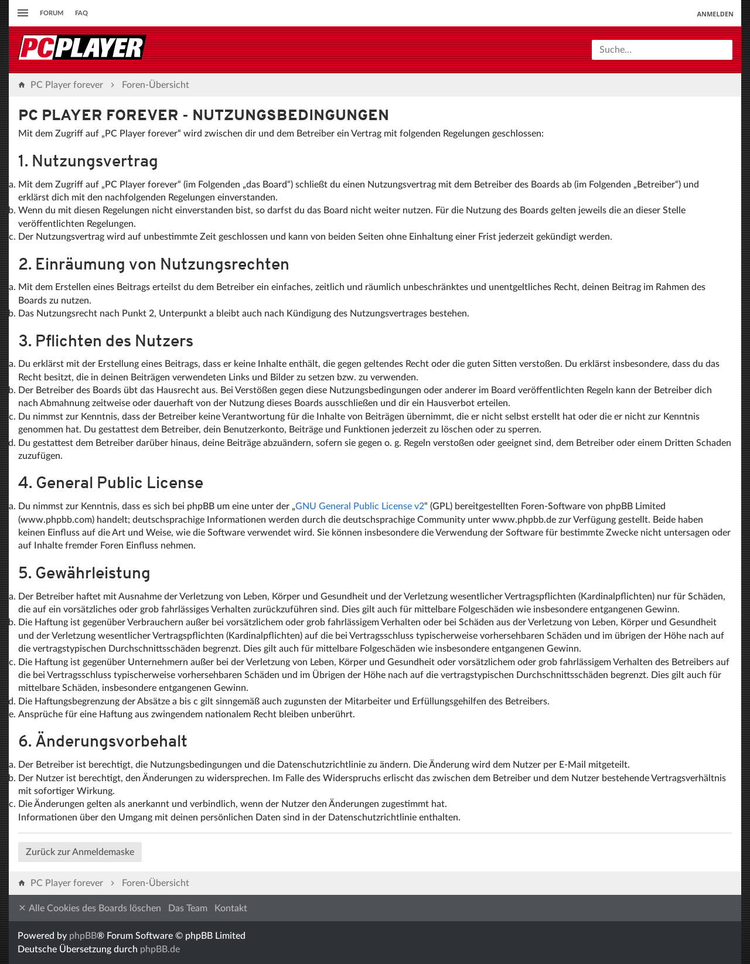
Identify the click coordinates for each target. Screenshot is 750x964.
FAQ (81, 13)
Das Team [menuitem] (187, 908)
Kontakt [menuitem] (230, 908)
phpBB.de (160, 949)
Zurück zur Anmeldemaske (80, 852)
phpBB (83, 936)
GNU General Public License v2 (359, 506)
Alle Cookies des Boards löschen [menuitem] (89, 908)
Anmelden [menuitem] (715, 13)
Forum (51, 13)
